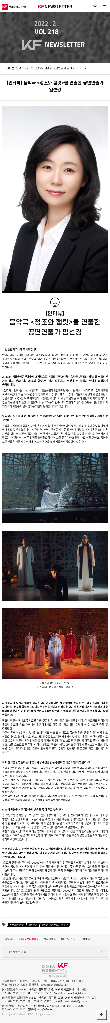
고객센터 (85, 939)
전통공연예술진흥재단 (55, 925)
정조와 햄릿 (17, 925)
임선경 (34, 925)
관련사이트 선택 (55, 952)
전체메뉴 (104, 5)
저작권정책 (50, 939)
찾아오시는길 (68, 939)
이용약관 (9, 939)
